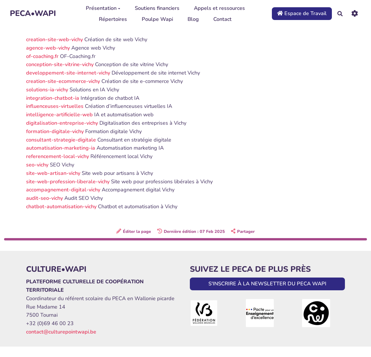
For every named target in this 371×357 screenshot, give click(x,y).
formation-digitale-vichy (55, 131)
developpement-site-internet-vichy (68, 72)
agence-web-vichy (48, 47)
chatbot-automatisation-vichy (61, 206)
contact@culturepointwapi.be (61, 331)
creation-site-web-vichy (54, 39)
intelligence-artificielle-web (59, 114)
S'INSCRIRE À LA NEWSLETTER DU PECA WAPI (267, 283)
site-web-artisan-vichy (53, 173)
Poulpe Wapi (157, 19)
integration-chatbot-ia (52, 98)
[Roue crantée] (354, 13)
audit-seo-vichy (44, 198)
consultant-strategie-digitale (61, 139)
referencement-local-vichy (57, 156)
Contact (222, 19)
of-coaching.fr (42, 56)
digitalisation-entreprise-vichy (62, 122)
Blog (193, 19)
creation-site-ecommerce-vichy (63, 81)
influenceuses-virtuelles (54, 106)
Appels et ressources (219, 8)
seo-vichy (37, 164)
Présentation (103, 8)
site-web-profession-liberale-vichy (68, 181)
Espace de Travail (302, 13)
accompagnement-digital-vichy (63, 189)
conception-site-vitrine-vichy (60, 64)
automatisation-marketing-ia (60, 147)
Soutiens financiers (157, 8)
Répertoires (113, 19)
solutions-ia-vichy (47, 89)
